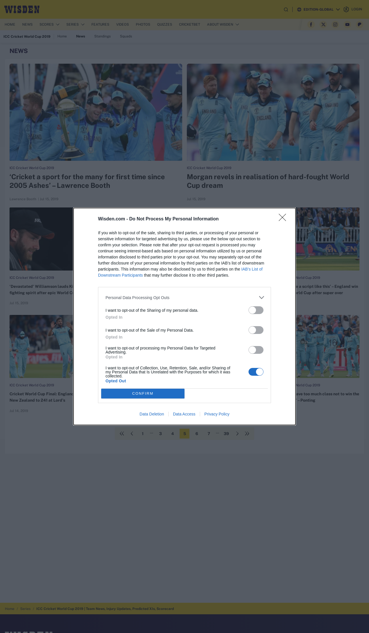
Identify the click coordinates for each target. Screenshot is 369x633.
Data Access (184, 414)
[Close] (284, 219)
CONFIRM (143, 394)
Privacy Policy (216, 414)
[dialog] (184, 316)
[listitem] (184, 297)
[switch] (255, 310)
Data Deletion (152, 414)
